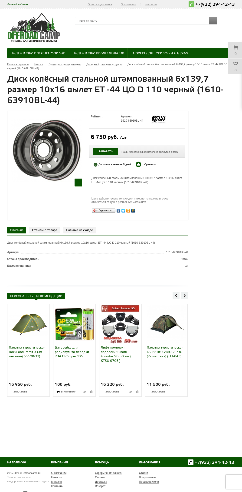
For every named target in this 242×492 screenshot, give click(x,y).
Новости (56, 477)
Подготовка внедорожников (37, 53)
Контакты (151, 4)
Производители (149, 481)
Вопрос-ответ (147, 477)
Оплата (100, 477)
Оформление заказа (108, 473)
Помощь (102, 462)
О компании (128, 4)
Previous (176, 295)
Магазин (56, 481)
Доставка (101, 481)
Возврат (100, 486)
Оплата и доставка (100, 4)
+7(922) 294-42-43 (215, 4)
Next (184, 295)
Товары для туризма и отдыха (159, 53)
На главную (16, 462)
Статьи (143, 473)
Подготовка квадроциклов (98, 53)
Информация (149, 462)
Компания (59, 462)
